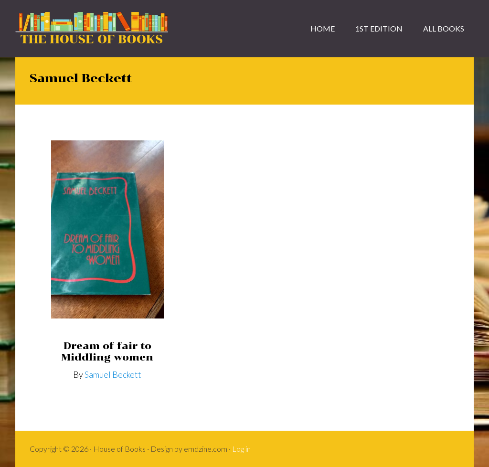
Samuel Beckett (113, 374)
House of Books (91, 28)
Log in (241, 448)
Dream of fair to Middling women (107, 351)
